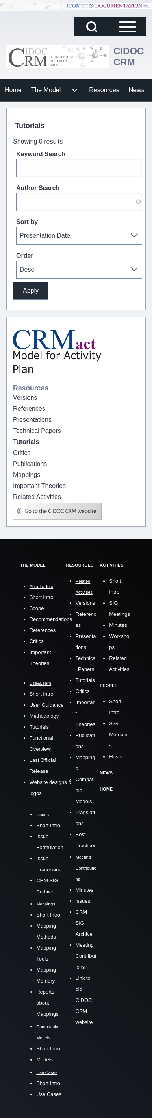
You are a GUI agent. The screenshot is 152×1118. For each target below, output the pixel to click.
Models (44, 1060)
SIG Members (118, 734)
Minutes (85, 890)
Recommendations (51, 619)
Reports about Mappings (47, 1003)
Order (24, 255)
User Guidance (47, 705)
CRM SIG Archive (84, 923)
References (43, 630)
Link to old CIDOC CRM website (84, 1000)
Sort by (27, 221)
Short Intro (42, 597)
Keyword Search (40, 154)
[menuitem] (13, 90)
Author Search (37, 188)
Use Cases (48, 1094)
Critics (37, 641)
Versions (85, 603)
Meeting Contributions (86, 956)
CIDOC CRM (128, 56)
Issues (83, 901)
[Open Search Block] (91, 26)
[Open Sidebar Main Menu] (127, 26)
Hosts (115, 757)
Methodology (44, 716)
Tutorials (39, 727)
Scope (37, 608)
